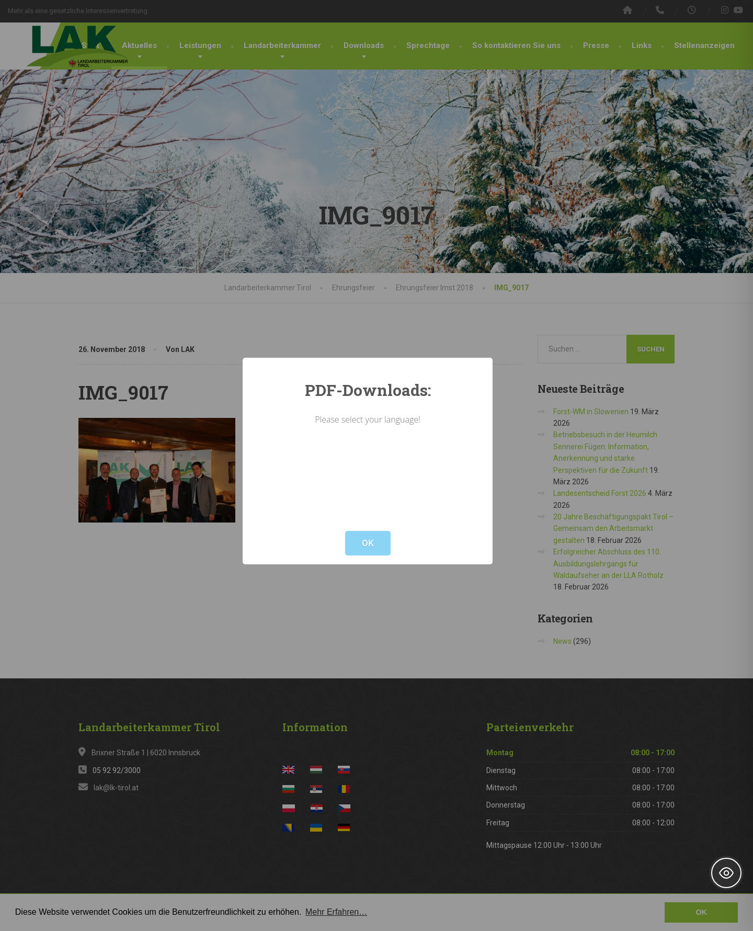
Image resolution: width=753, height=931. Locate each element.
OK (368, 543)
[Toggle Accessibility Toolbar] (726, 873)
